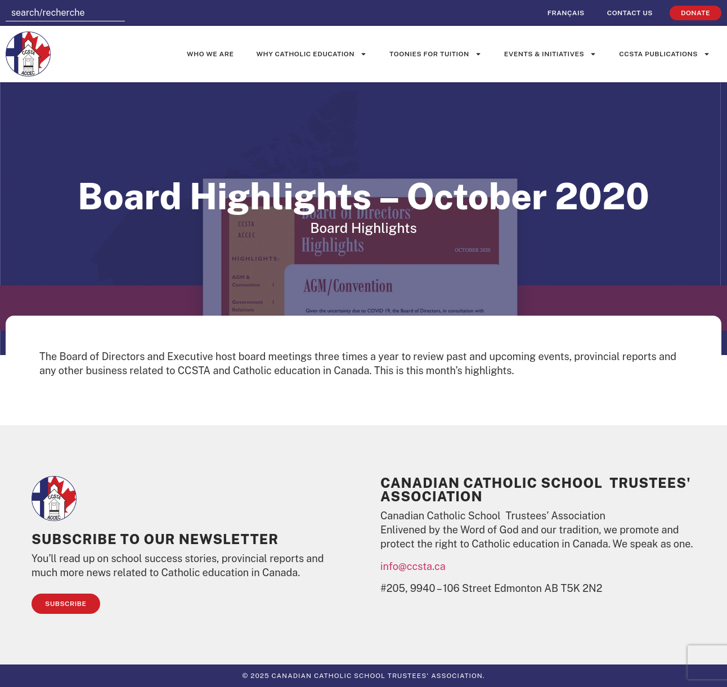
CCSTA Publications (664, 54)
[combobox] (65, 13)
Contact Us (630, 13)
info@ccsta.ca (413, 566)
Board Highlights (363, 228)
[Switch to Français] (566, 13)
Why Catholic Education (312, 54)
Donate (695, 13)
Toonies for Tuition (435, 54)
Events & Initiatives (550, 54)
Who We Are (210, 54)
